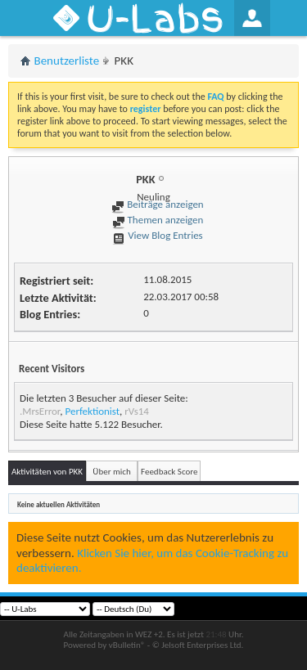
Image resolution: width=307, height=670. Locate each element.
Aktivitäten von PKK (47, 471)
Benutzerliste (67, 60)
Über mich (111, 471)
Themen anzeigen (158, 220)
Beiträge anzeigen (157, 204)
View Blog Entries (157, 235)
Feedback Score (169, 471)
